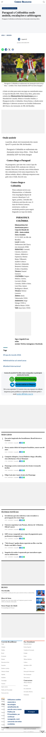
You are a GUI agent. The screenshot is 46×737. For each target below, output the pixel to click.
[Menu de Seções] (2, 2)
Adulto (3, 718)
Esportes (9, 35)
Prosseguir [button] (31, 712)
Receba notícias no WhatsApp (26, 379)
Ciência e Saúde (5, 671)
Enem (25, 656)
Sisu (25, 668)
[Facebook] (6, 50)
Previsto (26, 685)
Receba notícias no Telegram (25, 384)
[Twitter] (9, 50)
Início (3, 35)
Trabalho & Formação (29, 650)
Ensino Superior (27, 647)
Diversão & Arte (5, 662)
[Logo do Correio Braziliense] (23, 2)
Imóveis (3, 709)
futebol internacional (12, 366)
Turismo (3, 683)
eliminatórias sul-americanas (15, 360)
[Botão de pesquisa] (44, 2)
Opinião (3, 674)
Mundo (3, 659)
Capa (2, 644)
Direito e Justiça (5, 668)
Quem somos (4, 687)
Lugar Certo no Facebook (30, 728)
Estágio (25, 653)
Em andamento (27, 688)
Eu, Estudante (29, 642)
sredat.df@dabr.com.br (25, 394)
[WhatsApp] (2, 50)
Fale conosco (27, 677)
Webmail (3, 701)
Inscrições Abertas (28, 691)
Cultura (25, 662)
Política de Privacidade (6, 690)
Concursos (28, 680)
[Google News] (12, 50)
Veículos (3, 712)
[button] (15, 724)
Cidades (3, 647)
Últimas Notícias (28, 659)
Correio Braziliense (9, 642)
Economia (3, 656)
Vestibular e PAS (28, 665)
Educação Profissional (29, 671)
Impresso (5, 728)
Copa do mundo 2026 (12, 355)
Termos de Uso (5, 693)
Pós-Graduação (27, 674)
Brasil (2, 653)
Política (3, 650)
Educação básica (28, 644)
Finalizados (26, 694)
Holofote (3, 677)
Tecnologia (3, 680)
